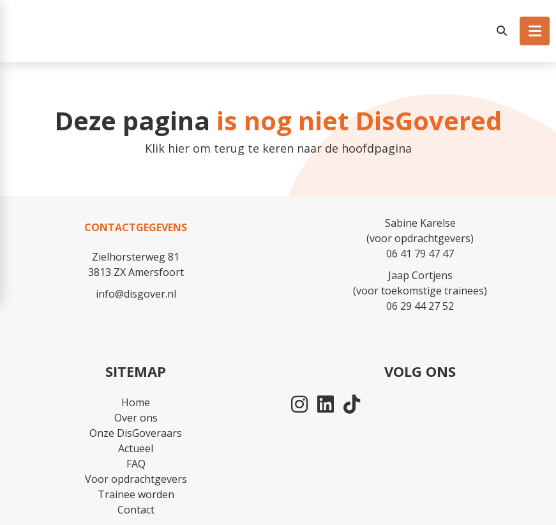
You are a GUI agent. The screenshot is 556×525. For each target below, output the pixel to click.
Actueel (135, 448)
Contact (135, 510)
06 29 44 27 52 (420, 306)
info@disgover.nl (136, 294)
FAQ (136, 464)
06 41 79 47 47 (420, 254)
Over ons (136, 418)
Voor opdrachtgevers (136, 479)
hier (179, 148)
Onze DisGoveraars (135, 433)
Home (135, 402)
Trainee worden (136, 494)
